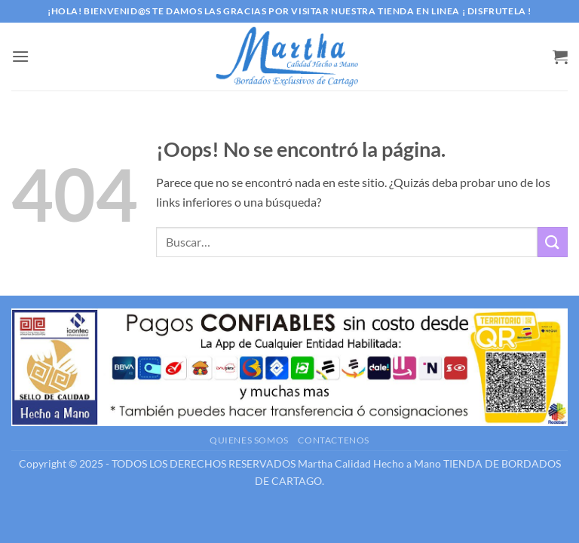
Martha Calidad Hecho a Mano (369, 463)
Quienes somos (249, 440)
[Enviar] (553, 241)
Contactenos (333, 440)
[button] (20, 56)
